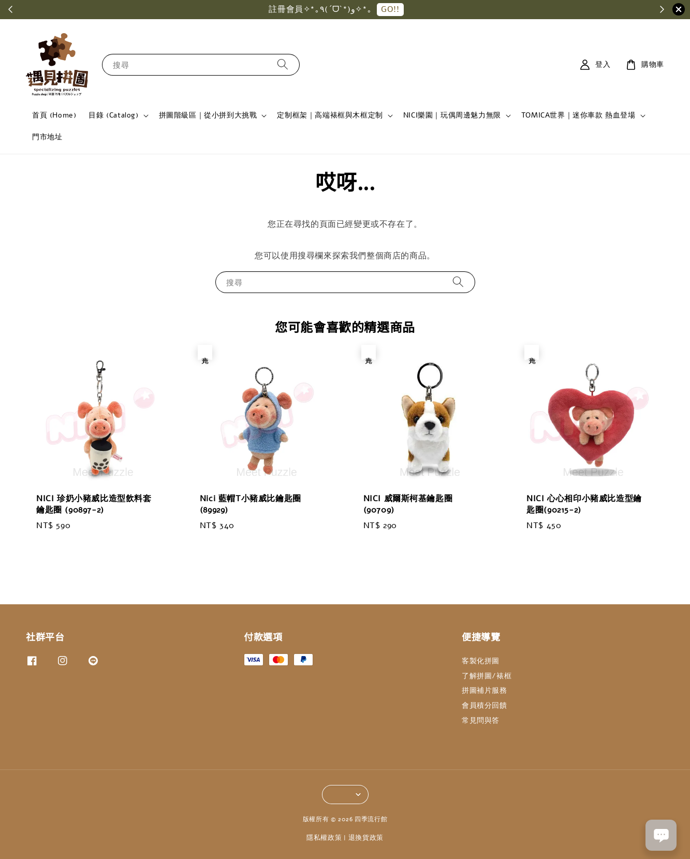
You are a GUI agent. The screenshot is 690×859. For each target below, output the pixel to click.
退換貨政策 (366, 837)
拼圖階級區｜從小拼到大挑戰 (208, 115)
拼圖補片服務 (484, 690)
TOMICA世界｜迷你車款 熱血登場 (578, 115)
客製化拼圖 (481, 661)
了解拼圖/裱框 (486, 676)
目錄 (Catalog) (113, 115)
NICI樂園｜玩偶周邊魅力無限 (452, 115)
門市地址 (47, 137)
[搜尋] (282, 64)
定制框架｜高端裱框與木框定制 (330, 115)
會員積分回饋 (484, 705)
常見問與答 (481, 720)
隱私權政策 (324, 837)
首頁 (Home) (54, 115)
